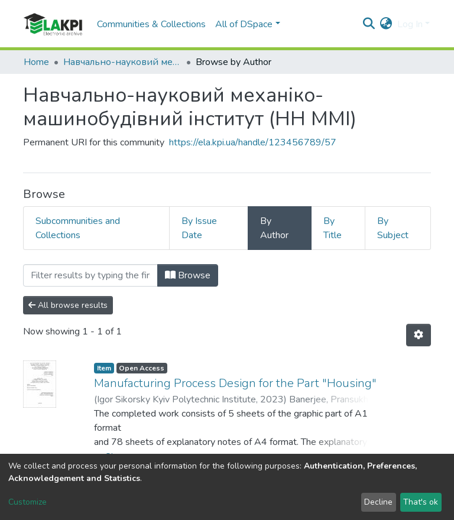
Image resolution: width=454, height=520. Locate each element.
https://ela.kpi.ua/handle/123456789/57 (252, 142)
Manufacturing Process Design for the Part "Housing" (235, 383)
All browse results (68, 305)
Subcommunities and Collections (77, 228)
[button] (386, 24)
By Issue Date (199, 228)
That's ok (420, 502)
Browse (187, 275)
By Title (332, 228)
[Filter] (90, 275)
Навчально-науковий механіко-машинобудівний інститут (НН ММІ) (122, 62)
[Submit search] (369, 24)
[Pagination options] (418, 335)
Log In (410, 24)
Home (36, 62)
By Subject (392, 228)
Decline (378, 502)
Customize (27, 502)
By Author (274, 228)
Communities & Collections (151, 24)
